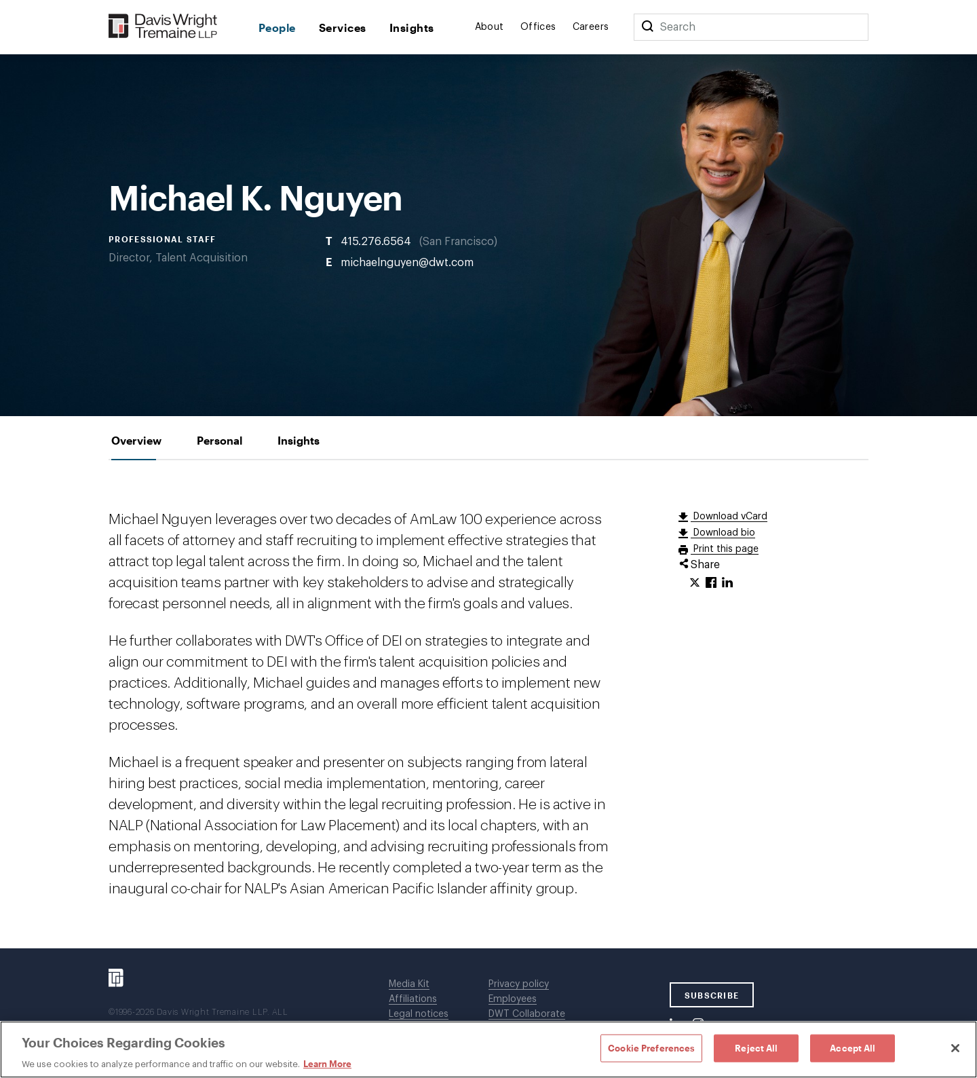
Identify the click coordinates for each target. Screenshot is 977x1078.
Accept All (852, 1047)
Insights (411, 27)
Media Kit (409, 984)
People (277, 27)
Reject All (756, 1047)
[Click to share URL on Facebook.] (711, 583)
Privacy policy (518, 984)
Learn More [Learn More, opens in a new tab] (327, 1063)
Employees (512, 999)
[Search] (647, 27)
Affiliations (413, 999)
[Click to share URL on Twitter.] (694, 583)
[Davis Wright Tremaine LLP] (163, 27)
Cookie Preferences (651, 1047)
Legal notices (418, 1014)
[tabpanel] (488, 704)
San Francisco (458, 241)
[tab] (136, 440)
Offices (538, 27)
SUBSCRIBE (712, 995)
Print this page (725, 549)
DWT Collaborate (526, 1014)
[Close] (955, 1048)
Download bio (723, 533)
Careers (591, 27)
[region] (488, 1049)
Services (342, 27)
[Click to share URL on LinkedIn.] (727, 583)
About (489, 27)
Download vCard (729, 516)
